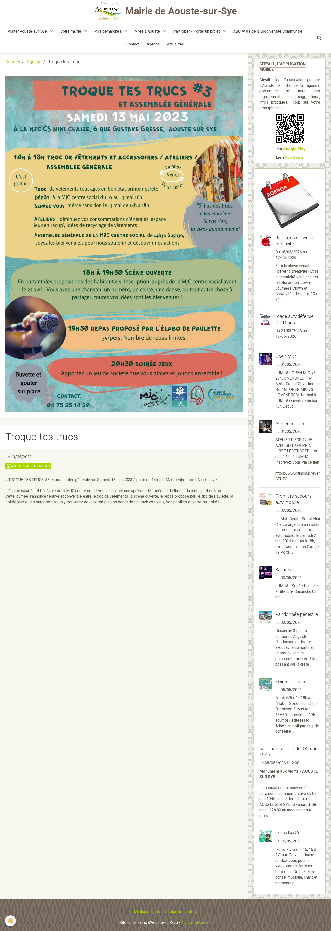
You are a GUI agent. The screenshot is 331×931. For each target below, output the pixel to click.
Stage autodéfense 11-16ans (294, 319)
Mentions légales (147, 912)
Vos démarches (108, 31)
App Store (294, 157)
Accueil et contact (196, 922)
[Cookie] (10, 920)
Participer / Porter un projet (197, 31)
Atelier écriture (290, 423)
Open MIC (285, 356)
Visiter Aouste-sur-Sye (28, 31)
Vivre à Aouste (148, 31)
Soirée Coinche (291, 681)
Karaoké (283, 569)
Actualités (175, 44)
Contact (132, 44)
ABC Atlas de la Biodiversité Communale (267, 31)
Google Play (294, 149)
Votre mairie (71, 31)
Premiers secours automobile (293, 499)
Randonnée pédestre (296, 614)
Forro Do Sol (288, 833)
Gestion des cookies (181, 912)
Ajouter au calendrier (28, 466)
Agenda (153, 44)
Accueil (12, 61)
